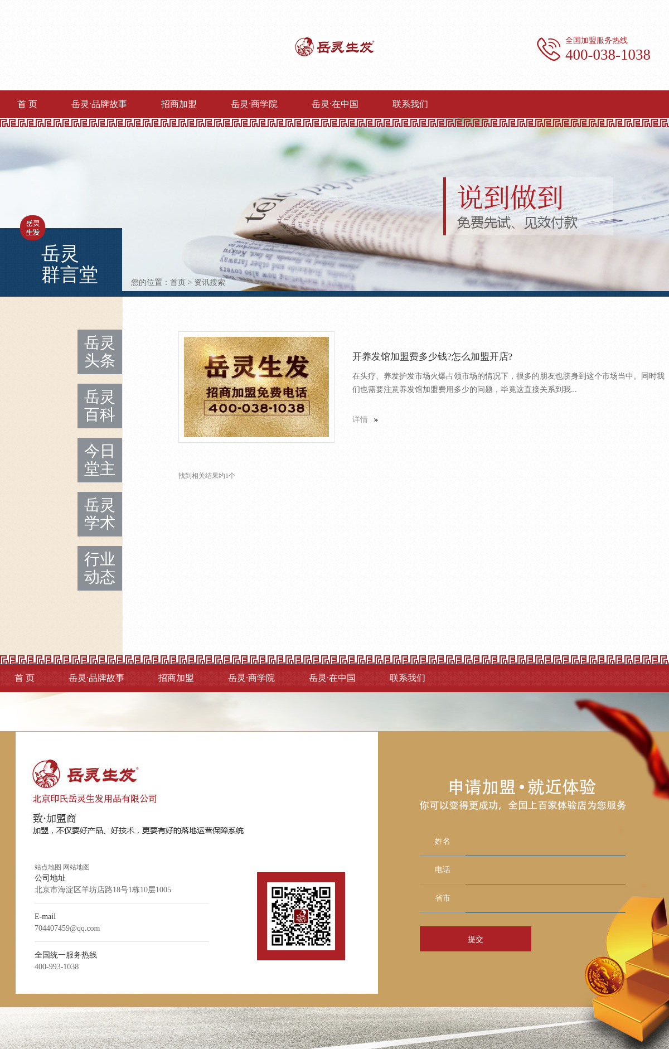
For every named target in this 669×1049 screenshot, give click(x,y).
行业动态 (99, 568)
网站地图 (76, 867)
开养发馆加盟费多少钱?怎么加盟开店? (432, 356)
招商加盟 (179, 104)
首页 (178, 282)
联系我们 (410, 104)
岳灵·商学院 (254, 104)
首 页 (27, 104)
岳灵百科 (99, 405)
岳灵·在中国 (335, 104)
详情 (360, 419)
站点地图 (48, 867)
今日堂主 (99, 459)
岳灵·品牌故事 (99, 104)
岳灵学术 (99, 513)
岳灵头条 (99, 351)
